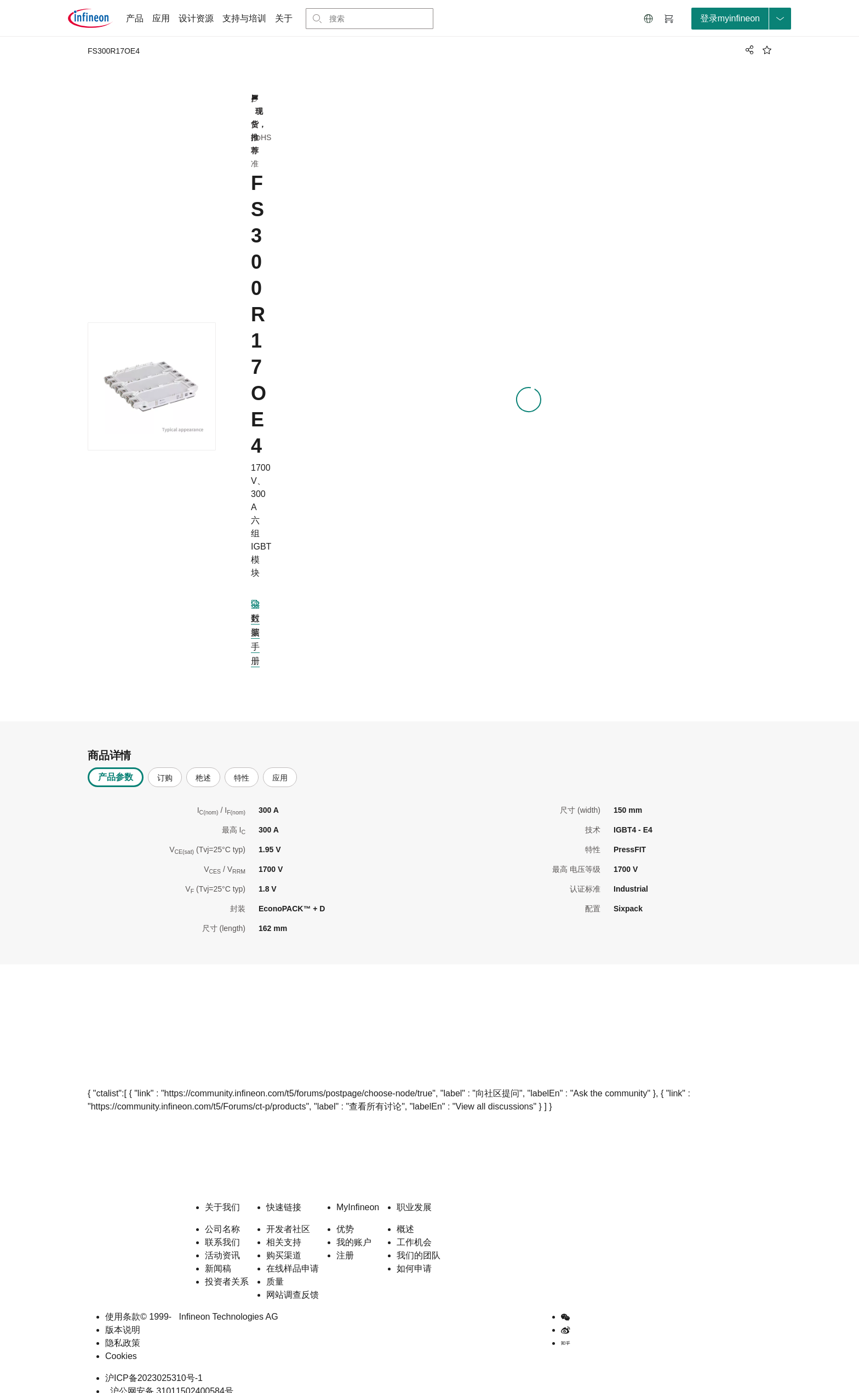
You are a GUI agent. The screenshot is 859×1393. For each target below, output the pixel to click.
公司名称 (222, 1215)
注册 (345, 1241)
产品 (135, 18)
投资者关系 (227, 1268)
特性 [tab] (241, 764)
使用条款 (122, 1303)
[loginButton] (741, 19)
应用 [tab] (280, 764)
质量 (275, 1268)
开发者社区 (288, 1215)
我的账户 (353, 1228)
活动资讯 (222, 1241)
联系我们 (222, 1228)
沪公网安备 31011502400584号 (169, 1377)
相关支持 (283, 1228)
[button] (648, 18)
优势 (345, 1215)
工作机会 (414, 1228)
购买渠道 (283, 1241)
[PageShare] (748, 50)
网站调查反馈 (292, 1281)
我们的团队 (418, 1241)
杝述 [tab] (203, 764)
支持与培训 (244, 18)
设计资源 (196, 18)
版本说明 (122, 1316)
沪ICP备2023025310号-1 (154, 1364)
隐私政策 (122, 1329)
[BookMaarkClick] (767, 50)
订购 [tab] (165, 764)
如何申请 (414, 1254)
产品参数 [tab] (115, 763)
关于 (284, 18)
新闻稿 (218, 1254)
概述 (405, 1215)
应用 (161, 18)
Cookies (121, 1342)
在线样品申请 (292, 1254)
